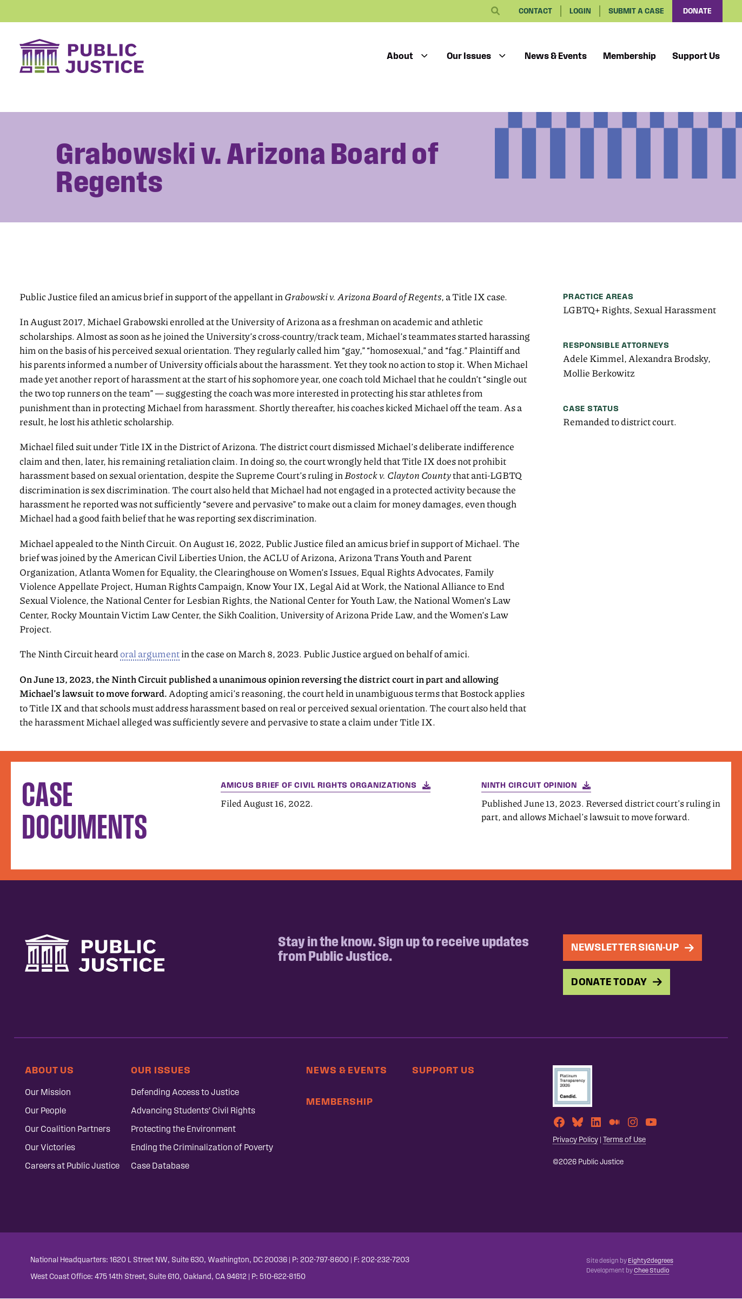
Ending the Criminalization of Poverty (202, 1147)
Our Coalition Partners (67, 1128)
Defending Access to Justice (185, 1092)
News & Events (556, 56)
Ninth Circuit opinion (529, 785)
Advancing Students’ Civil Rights (193, 1110)
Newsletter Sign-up (625, 947)
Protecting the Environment (183, 1128)
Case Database (160, 1165)
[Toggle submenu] (424, 56)
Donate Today (609, 981)
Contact (535, 11)
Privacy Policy (575, 1140)
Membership (629, 56)
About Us (49, 1070)
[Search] (495, 11)
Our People (45, 1110)
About (400, 56)
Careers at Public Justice (72, 1165)
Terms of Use (624, 1140)
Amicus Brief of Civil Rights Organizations (319, 785)
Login (580, 11)
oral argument (150, 654)
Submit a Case (636, 11)
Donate (697, 11)
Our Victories (50, 1147)
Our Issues (469, 56)
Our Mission (48, 1092)
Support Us (696, 56)
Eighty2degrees (650, 1260)
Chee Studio (651, 1270)
